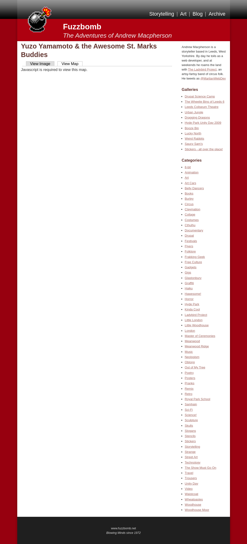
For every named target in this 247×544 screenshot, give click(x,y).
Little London (194, 320)
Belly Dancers (194, 188)
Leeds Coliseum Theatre (202, 107)
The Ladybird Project (202, 69)
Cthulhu (190, 225)
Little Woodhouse (197, 325)
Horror (189, 299)
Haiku (189, 288)
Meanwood (192, 341)
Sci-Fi (189, 409)
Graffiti (189, 283)
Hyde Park (192, 304)
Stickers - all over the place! (204, 149)
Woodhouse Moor (197, 510)
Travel (189, 473)
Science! (191, 415)
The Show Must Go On (200, 467)
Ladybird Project (196, 315)
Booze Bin (192, 128)
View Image (40, 64)
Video (189, 489)
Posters (190, 378)
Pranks (190, 383)
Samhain (191, 404)
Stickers (190, 441)
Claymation (192, 209)
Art (183, 14)
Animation (192, 172)
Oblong (190, 362)
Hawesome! (193, 294)
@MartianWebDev (213, 78)
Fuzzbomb (82, 26)
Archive (217, 14)
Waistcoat (191, 494)
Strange (190, 452)
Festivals (191, 241)
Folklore (190, 251)
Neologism (192, 357)
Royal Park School (197, 399)
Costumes (192, 220)
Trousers (191, 478)
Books (189, 193)
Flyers (189, 246)
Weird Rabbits (194, 138)
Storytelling (161, 14)
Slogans (190, 431)
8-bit (188, 167)
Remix (189, 388)
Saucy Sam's (194, 144)
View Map (69, 64)
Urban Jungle (194, 112)
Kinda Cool (192, 309)
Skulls (189, 425)
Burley (189, 198)
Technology (192, 462)
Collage (190, 214)
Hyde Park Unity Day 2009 (203, 122)
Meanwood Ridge (197, 346)
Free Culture (193, 262)
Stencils (190, 436)
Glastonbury (193, 278)
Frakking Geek (195, 257)
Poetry (189, 373)
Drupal (189, 235)
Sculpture (191, 420)
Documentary (194, 230)
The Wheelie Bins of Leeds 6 (205, 101)
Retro (188, 394)
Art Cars (190, 183)
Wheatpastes (194, 499)
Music (189, 352)
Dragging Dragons (197, 117)
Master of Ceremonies (200, 336)
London (190, 330)
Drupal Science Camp (200, 96)
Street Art (191, 457)
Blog (198, 14)
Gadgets (191, 267)
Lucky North (193, 133)
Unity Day (191, 483)
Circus (189, 204)
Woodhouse (193, 504)
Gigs (188, 272)
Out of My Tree (195, 367)
